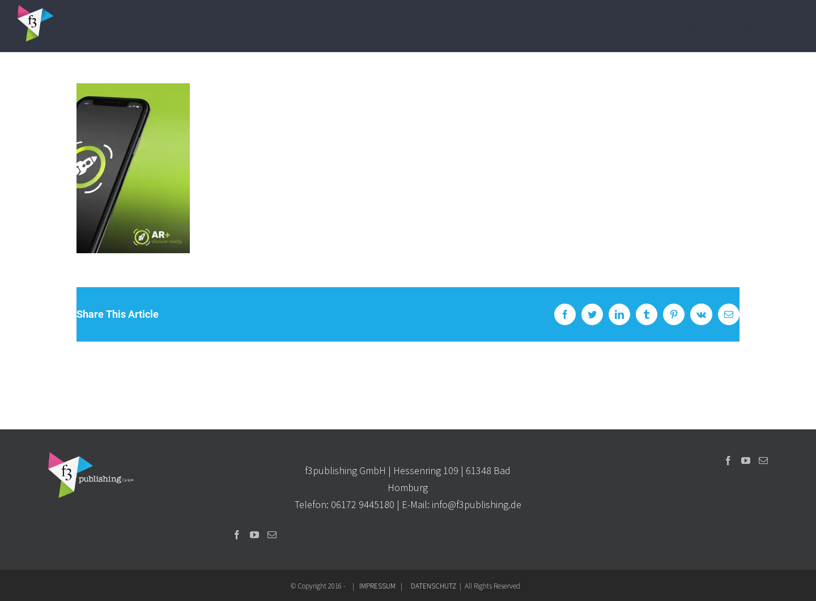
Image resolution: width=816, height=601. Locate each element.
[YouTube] (254, 534)
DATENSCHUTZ (433, 586)
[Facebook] (236, 534)
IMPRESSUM (377, 586)
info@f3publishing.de (476, 504)
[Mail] (272, 534)
